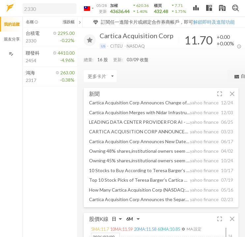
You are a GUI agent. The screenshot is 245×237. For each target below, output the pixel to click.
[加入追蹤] (90, 40)
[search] (49, 8)
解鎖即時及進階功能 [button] (214, 22)
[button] (48, 8)
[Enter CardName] (100, 76)
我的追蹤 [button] (12, 24)
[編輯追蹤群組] (11, 53)
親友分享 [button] (12, 39)
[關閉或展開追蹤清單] (79, 22)
